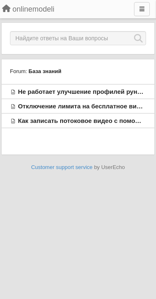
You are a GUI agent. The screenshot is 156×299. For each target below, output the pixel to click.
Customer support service (62, 167)
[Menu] (142, 9)
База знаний (45, 71)
